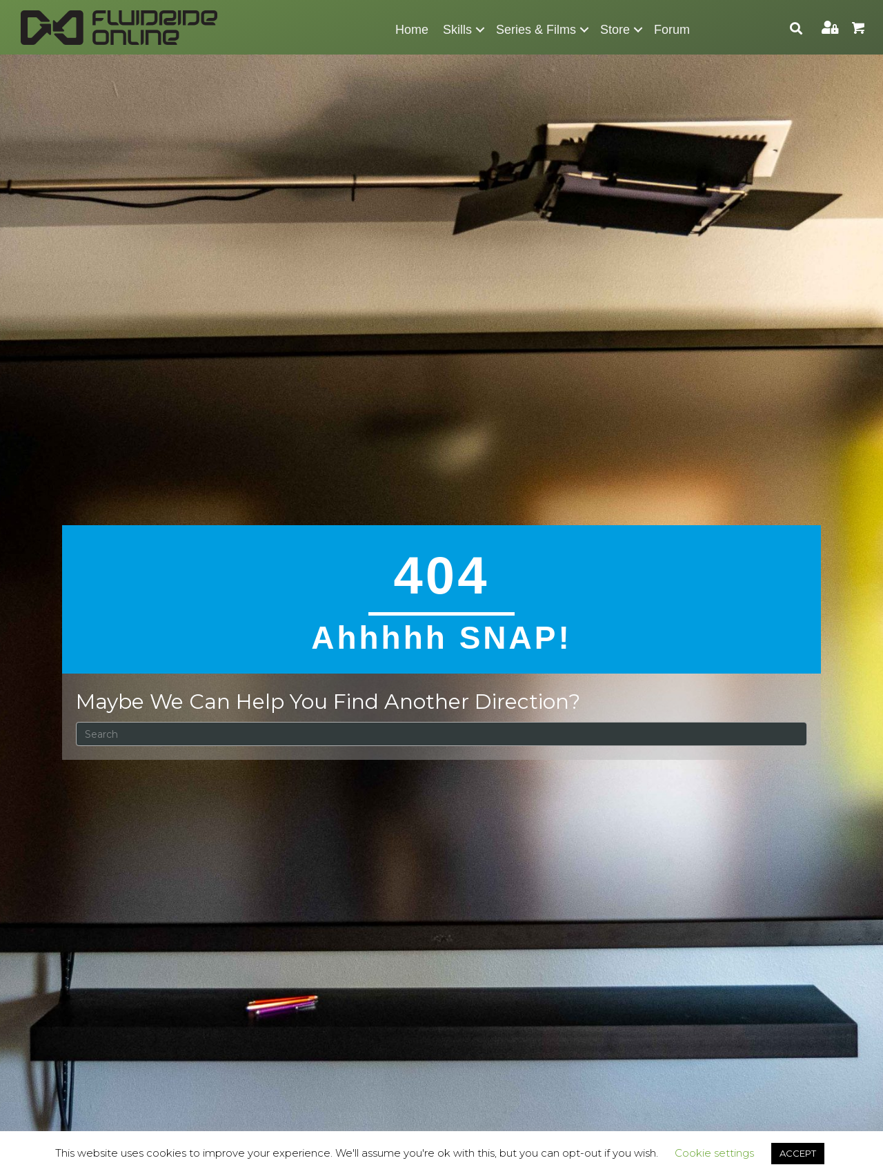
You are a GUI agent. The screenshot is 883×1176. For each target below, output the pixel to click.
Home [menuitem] (411, 30)
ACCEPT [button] (798, 1153)
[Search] (441, 734)
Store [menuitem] (615, 30)
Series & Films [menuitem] (536, 30)
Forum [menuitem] (672, 30)
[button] (480, 30)
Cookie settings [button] (714, 1152)
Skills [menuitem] (457, 30)
